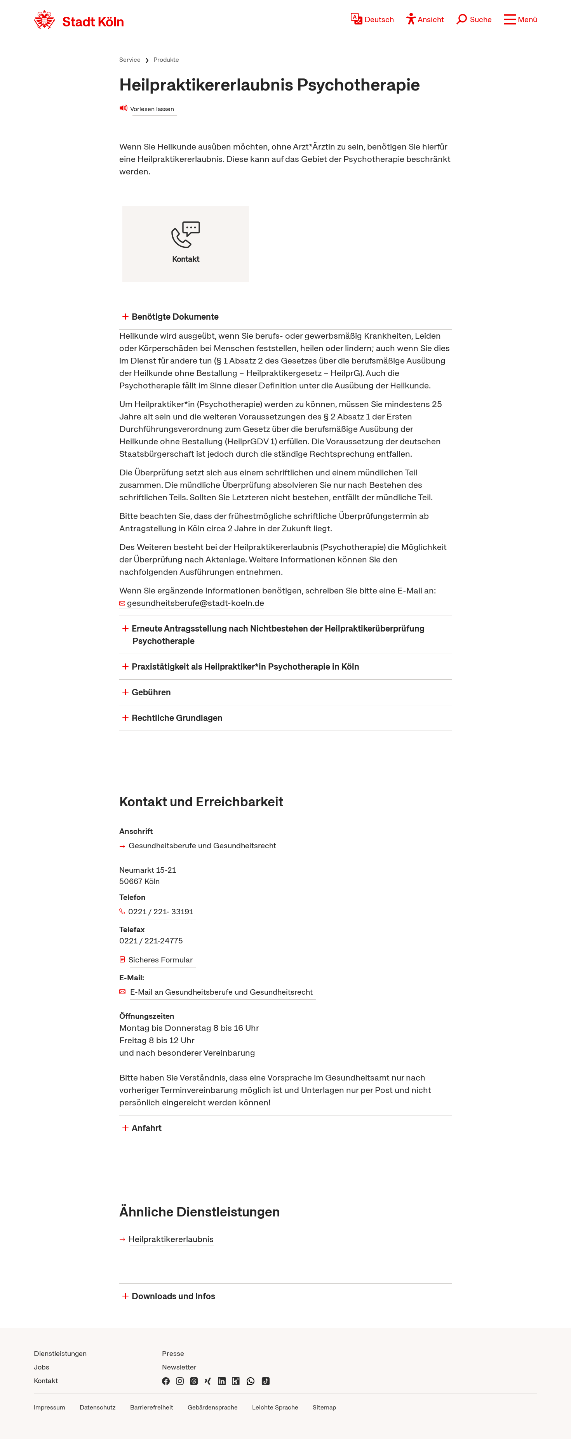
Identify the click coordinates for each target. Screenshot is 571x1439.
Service (130, 60)
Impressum (49, 1407)
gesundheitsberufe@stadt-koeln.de (195, 603)
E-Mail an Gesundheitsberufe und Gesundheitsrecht (221, 992)
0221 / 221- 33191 (161, 912)
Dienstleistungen (60, 1353)
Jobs (41, 1366)
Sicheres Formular (161, 960)
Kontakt (46, 1380)
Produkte (166, 60)
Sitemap (324, 1407)
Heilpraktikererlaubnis (172, 1239)
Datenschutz (98, 1407)
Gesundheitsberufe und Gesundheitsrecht (203, 845)
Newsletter (179, 1366)
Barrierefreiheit (151, 1407)
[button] (520, 19)
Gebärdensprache (213, 1407)
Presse (173, 1353)
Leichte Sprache (275, 1407)
